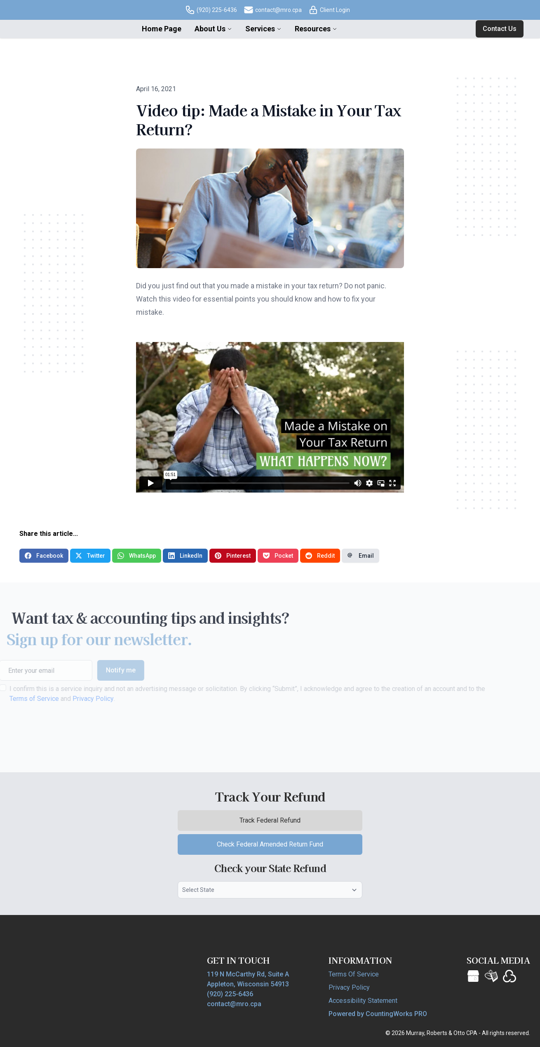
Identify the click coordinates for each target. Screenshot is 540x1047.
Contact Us (500, 29)
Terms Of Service (354, 974)
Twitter (90, 555)
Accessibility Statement (363, 1001)
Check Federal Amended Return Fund (289, 846)
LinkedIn (185, 555)
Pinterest (233, 555)
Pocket (278, 555)
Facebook (44, 555)
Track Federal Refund (285, 822)
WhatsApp (136, 555)
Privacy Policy (76, 699)
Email (360, 555)
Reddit (320, 555)
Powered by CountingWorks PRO (378, 1014)
